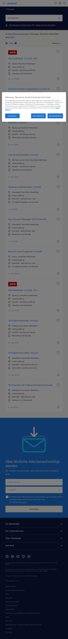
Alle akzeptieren (55, 116)
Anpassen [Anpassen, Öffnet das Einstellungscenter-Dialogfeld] (12, 116)
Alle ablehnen (38, 116)
